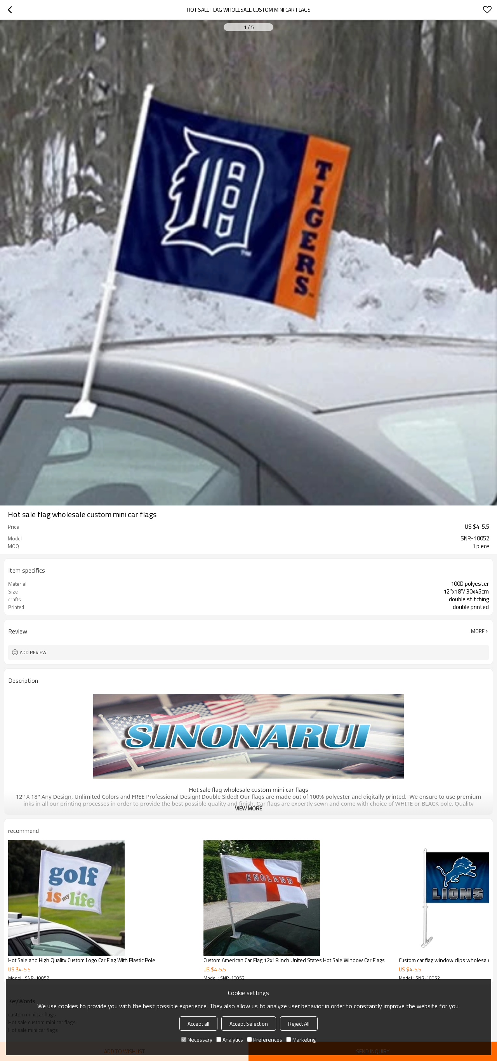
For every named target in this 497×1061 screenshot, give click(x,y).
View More (248, 808)
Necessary (196, 1039)
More (478, 631)
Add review (33, 652)
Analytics (229, 1039)
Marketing (301, 1039)
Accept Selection (248, 1023)
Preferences (264, 1039)
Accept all (198, 1023)
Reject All (298, 1023)
